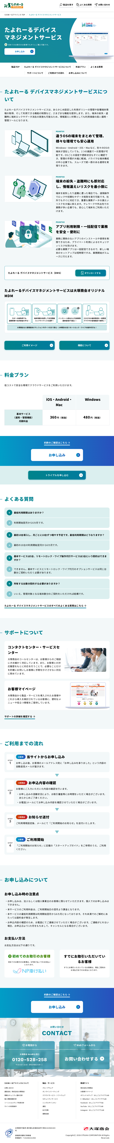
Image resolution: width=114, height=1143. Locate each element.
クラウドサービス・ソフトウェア (54, 1095)
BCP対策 (46, 1110)
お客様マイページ (86, 1091)
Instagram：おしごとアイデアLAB (92, 1110)
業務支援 (46, 1114)
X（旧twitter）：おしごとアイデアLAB (93, 1099)
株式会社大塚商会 (86, 1088)
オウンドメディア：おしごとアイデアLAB (94, 1095)
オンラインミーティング (51, 1091)
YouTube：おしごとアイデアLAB (91, 1106)
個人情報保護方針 (10, 1099)
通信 (44, 1106)
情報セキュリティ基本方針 (13, 1095)
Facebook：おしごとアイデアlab (91, 1103)
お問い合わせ (9, 1088)
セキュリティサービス (50, 1099)
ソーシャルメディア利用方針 (14, 1103)
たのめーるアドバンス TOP (14, 14)
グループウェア (48, 1088)
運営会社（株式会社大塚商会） (15, 1091)
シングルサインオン (49, 1103)
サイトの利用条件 (10, 1106)
